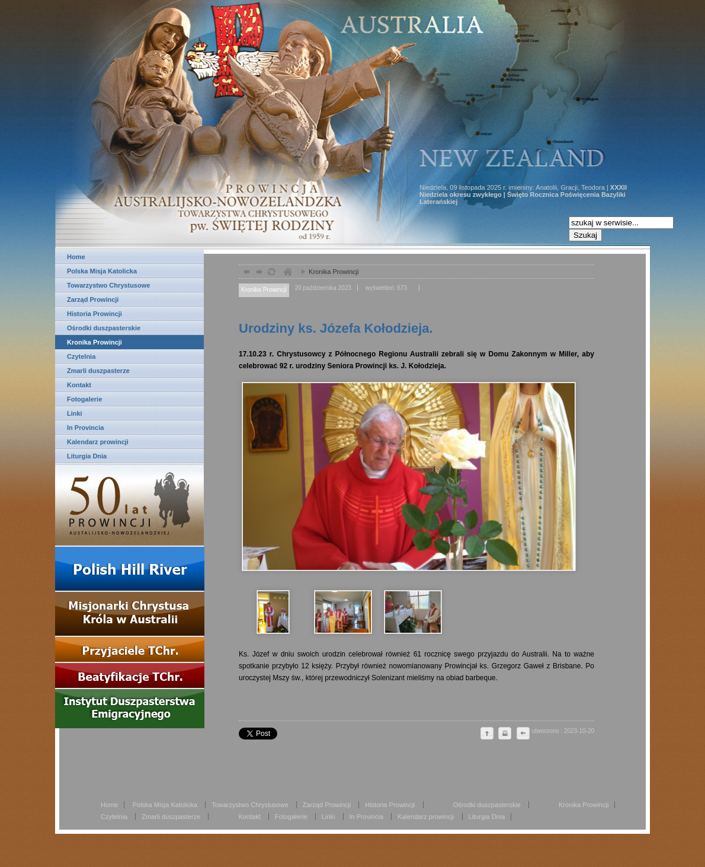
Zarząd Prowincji (92, 299)
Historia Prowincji (94, 313)
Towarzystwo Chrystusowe (108, 285)
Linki (74, 413)
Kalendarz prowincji (98, 441)
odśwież (271, 273)
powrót (245, 273)
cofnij (522, 734)
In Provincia (85, 427)
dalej (258, 273)
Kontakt (79, 384)
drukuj (505, 734)
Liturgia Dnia (87, 456)
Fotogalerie (84, 399)
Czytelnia (81, 356)
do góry (487, 734)
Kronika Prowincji (94, 342)
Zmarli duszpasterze (98, 370)
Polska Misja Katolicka (102, 271)
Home (76, 256)
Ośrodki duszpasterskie (103, 328)
